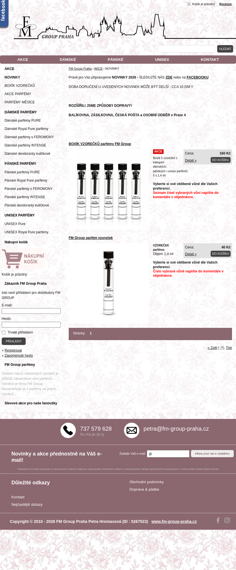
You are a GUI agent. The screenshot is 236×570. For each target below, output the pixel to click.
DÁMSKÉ (68, 59)
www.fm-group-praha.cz (174, 521)
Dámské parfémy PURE (23, 121)
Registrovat (13, 350)
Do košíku (220, 160)
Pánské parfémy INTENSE (25, 197)
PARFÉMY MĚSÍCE (20, 102)
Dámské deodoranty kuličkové (27, 154)
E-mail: (7, 305)
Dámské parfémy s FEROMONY (29, 137)
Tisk (229, 348)
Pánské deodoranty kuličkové (27, 205)
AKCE (22, 59)
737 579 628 (96, 429)
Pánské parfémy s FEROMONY (29, 189)
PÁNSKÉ (115, 59)
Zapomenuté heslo (19, 356)
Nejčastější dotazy (27, 504)
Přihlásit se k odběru (212, 453)
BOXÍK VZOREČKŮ (20, 86)
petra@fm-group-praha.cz (176, 429)
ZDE (169, 77)
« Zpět (212, 348)
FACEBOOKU (198, 77)
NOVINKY (12, 77)
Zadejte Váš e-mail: (132, 453)
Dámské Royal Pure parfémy (26, 129)
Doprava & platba (144, 489)
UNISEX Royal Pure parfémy (26, 232)
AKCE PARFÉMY (18, 94)
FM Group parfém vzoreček (91, 238)
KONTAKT (210, 59)
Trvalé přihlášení (20, 332)
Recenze (225, 4)
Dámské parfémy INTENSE (25, 145)
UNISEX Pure (15, 224)
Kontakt (18, 497)
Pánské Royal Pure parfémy (26, 180)
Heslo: (6, 319)
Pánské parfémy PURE (22, 172)
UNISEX (162, 59)
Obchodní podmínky (146, 482)
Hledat (225, 49)
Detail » (191, 160)
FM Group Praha (80, 68)
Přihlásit (14, 341)
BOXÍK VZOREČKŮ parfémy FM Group (100, 144)
